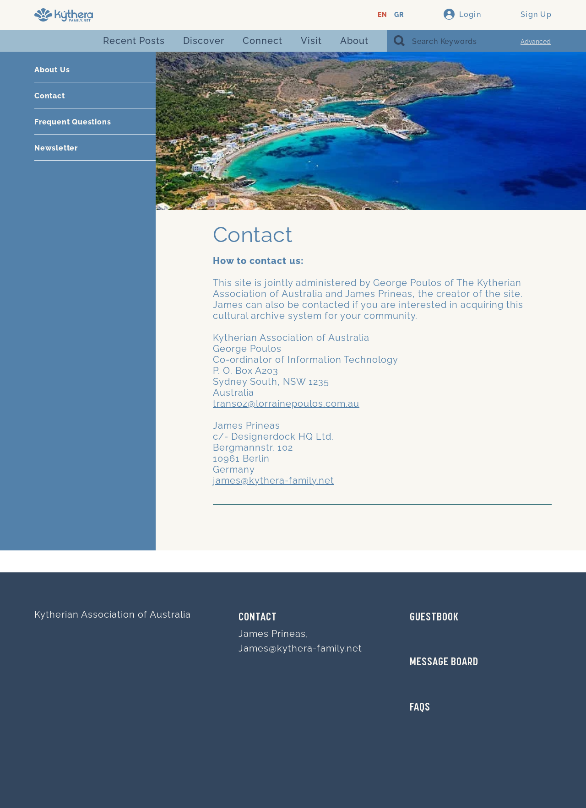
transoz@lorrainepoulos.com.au (286, 403)
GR (399, 14)
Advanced (536, 41)
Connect (262, 40)
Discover (203, 40)
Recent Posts (134, 40)
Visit (311, 40)
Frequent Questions (72, 122)
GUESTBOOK (434, 617)
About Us (52, 69)
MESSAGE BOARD (444, 662)
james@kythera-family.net (273, 480)
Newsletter (56, 148)
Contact (49, 96)
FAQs (420, 707)
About (354, 40)
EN (382, 14)
